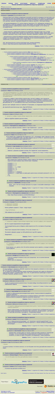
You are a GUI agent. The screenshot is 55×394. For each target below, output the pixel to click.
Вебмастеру (51, 392)
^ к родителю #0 (35, 109)
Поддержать (44, 392)
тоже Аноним (40, 57)
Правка (41, 46)
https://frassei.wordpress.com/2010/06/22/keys (22, 194)
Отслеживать (52, 10)
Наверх (42, 109)
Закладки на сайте (6, 391)
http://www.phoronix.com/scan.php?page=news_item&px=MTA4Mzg (20, 19)
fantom (32, 79)
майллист (32, 3)
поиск (16, 3)
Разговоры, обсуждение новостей (13, 8)
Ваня (29, 52)
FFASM (38, 68)
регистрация (23, 3)
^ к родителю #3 (35, 120)
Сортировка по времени (47, 84)
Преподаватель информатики (38, 54)
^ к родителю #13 (35, 361)
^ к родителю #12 (35, 314)
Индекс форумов (40, 373)
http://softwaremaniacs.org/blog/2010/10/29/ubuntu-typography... (37, 148)
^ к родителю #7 (35, 286)
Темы (44, 373)
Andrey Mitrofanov (38, 67)
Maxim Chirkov (50, 391)
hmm (32, 53)
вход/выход (41, 3)
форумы (4, 3)
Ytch (32, 65)
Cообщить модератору (49, 46)
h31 (32, 70)
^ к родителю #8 (35, 299)
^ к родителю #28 (35, 262)
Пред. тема (48, 373)
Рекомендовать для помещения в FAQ (29, 373)
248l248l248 (43, 60)
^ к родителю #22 (35, 337)
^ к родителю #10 (35, 152)
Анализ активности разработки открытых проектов (15, 52)
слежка (49, 3)
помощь (10, 3)
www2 (38, 74)
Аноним (39, 59)
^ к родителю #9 (35, 141)
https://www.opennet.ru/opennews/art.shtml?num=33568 (22, 44)
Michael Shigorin (35, 78)
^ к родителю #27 (35, 250)
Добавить (38, 392)
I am (29, 77)
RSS (53, 84)
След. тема (53, 373)
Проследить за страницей (8, 392)
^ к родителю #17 (35, 187)
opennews (10, 15)
